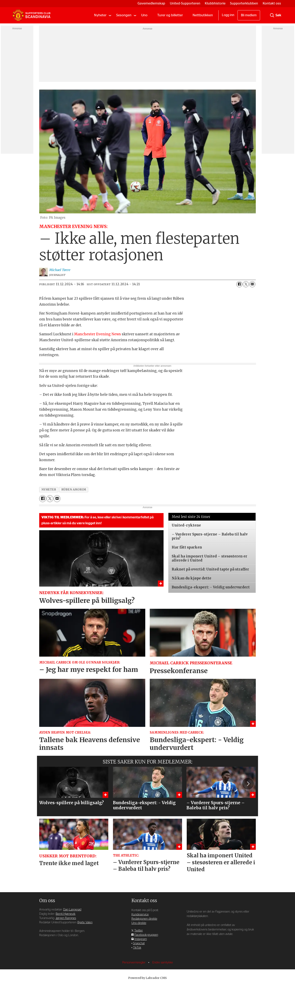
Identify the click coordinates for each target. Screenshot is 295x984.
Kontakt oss (272, 3)
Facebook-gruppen (146, 934)
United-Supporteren (185, 3)
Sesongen (123, 15)
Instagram (140, 939)
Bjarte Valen (84, 922)
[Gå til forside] (31, 15)
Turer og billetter (170, 15)
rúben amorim (73, 489)
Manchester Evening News (97, 334)
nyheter (48, 489)
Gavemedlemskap (151, 3)
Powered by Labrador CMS (147, 978)
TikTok (137, 947)
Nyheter (100, 15)
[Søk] (272, 15)
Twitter (138, 930)
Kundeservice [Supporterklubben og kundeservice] (140, 914)
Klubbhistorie (215, 3)
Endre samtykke (162, 962)
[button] (248, 783)
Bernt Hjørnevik (65, 913)
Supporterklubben (244, 3)
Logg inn (228, 15)
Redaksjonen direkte (144, 918)
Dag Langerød (72, 909)
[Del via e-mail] (252, 284)
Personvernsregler (134, 962)
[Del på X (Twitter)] (246, 284)
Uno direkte (138, 923)
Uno (144, 15)
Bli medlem (249, 15)
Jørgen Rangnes (65, 918)
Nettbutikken (203, 15)
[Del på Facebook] (239, 284)
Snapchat (139, 943)
